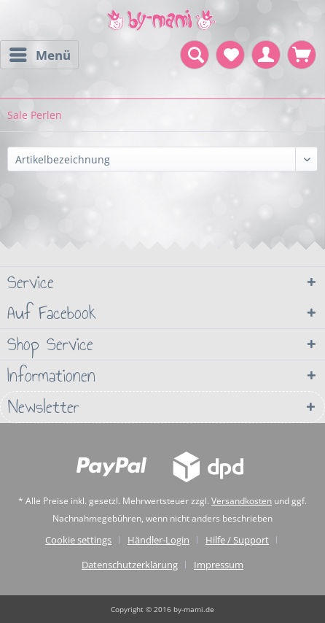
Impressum (218, 564)
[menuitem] (39, 54)
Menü (40, 53)
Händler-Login (158, 539)
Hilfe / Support (237, 539)
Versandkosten (241, 501)
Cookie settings (78, 539)
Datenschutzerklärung (130, 564)
